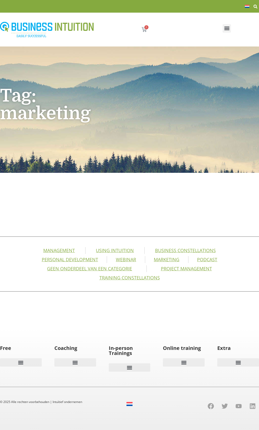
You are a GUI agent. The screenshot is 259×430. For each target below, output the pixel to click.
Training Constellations (129, 278)
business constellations (185, 250)
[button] (255, 6)
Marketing (166, 259)
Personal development (70, 259)
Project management (186, 269)
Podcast (207, 259)
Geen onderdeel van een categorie (89, 269)
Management (59, 250)
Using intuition (115, 250)
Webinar (126, 259)
